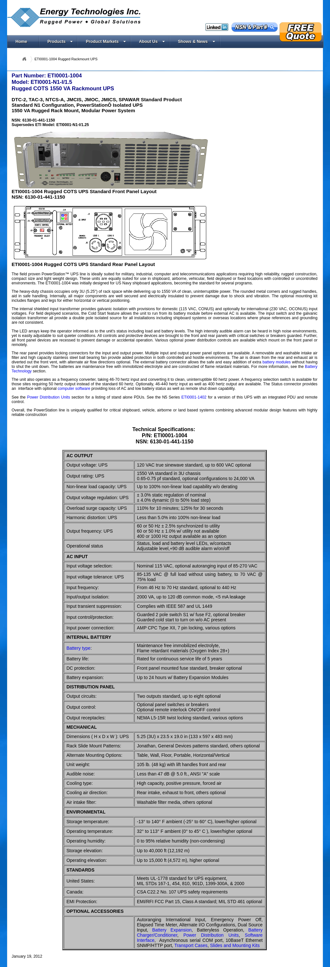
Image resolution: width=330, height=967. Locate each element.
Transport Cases (191, 945)
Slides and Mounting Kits (235, 945)
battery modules (276, 362)
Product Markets (106, 41)
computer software (74, 388)
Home (21, 41)
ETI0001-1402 (194, 397)
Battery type (78, 648)
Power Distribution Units (48, 397)
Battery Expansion (171, 929)
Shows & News (196, 41)
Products (60, 41)
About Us (152, 41)
